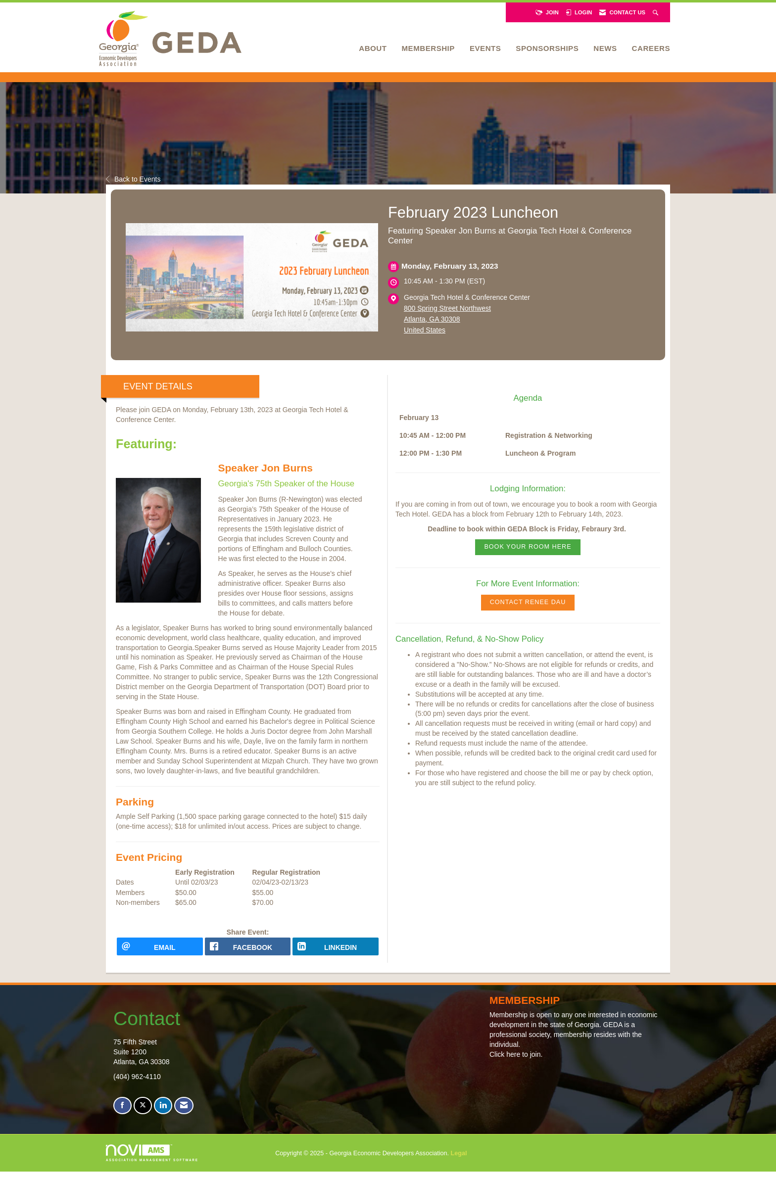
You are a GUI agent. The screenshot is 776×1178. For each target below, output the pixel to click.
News (605, 48)
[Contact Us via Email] (184, 1112)
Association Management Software (152, 1159)
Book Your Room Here (527, 546)
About (373, 48)
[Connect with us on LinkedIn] (163, 1112)
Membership (427, 48)
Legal (459, 1159)
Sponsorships (547, 48)
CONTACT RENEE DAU (528, 602)
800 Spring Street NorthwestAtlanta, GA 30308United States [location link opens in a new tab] (447, 319)
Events (485, 48)
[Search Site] (656, 12)
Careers (651, 48)
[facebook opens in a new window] (248, 950)
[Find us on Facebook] (122, 1112)
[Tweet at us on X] (143, 1112)
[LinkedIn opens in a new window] (335, 950)
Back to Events (133, 179)
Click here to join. (515, 1061)
